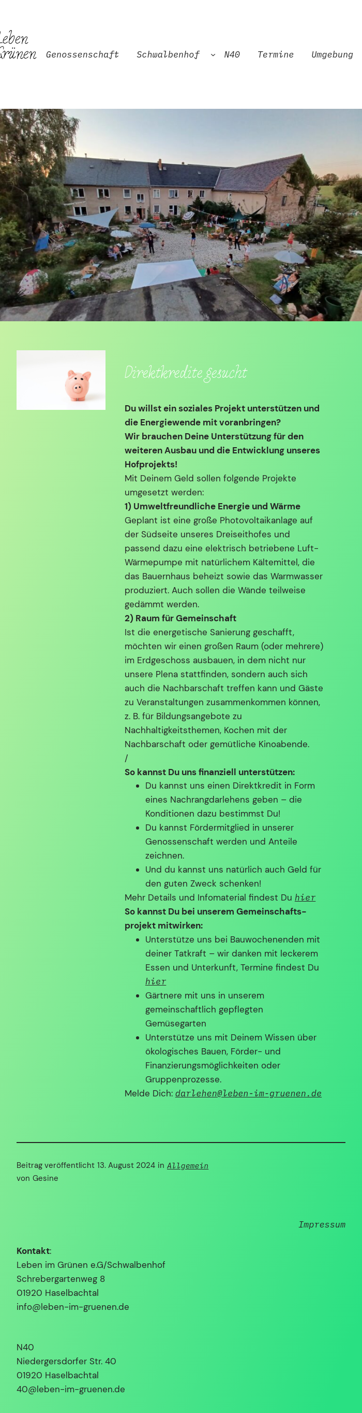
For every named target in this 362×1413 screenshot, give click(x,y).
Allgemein (187, 1166)
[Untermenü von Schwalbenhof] (213, 54)
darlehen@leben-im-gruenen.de (248, 1093)
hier (305, 897)
